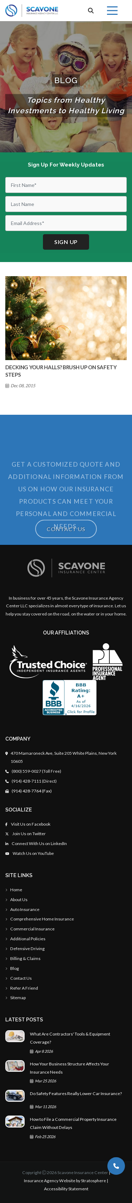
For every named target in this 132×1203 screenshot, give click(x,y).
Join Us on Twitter (25, 833)
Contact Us (66, 533)
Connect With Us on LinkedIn (36, 843)
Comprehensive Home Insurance (39, 919)
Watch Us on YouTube (29, 853)
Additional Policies (25, 938)
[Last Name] (66, 204)
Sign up (66, 241)
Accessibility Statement (66, 1188)
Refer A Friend (21, 988)
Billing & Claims (22, 958)
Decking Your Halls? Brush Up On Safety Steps (61, 370)
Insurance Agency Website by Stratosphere (65, 1180)
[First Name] (66, 185)
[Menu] (112, 10)
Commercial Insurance (30, 928)
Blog (12, 968)
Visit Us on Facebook (27, 824)
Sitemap (15, 997)
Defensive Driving (25, 948)
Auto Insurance (22, 909)
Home (13, 889)
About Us (16, 899)
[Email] (66, 223)
